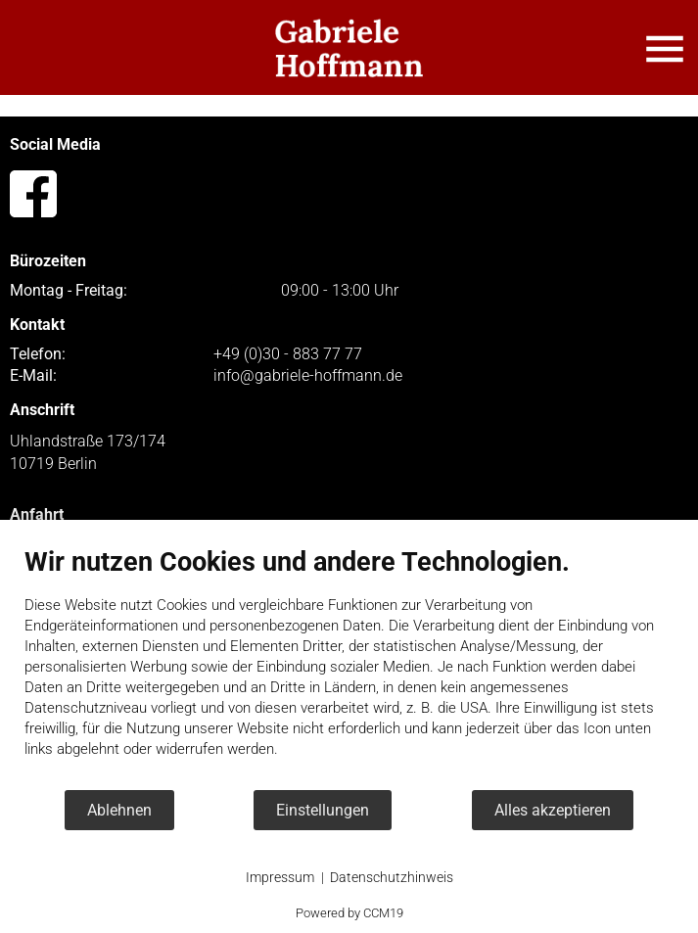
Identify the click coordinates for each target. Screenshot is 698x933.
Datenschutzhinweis (391, 877)
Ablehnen (119, 810)
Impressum (280, 877)
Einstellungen (322, 810)
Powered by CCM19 (349, 913)
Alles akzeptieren (552, 810)
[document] (349, 667)
